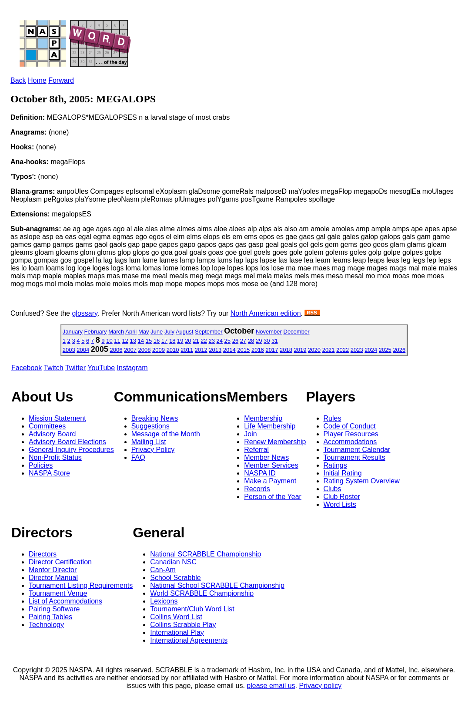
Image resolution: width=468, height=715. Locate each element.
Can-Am (163, 569)
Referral (256, 449)
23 (211, 340)
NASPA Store (49, 473)
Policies (41, 465)
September (209, 331)
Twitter (75, 367)
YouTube (101, 367)
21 (196, 340)
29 (259, 340)
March (116, 331)
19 (180, 340)
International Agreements (188, 640)
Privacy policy (320, 685)
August (184, 331)
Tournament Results (354, 457)
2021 (328, 350)
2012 (201, 350)
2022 (342, 350)
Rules (332, 418)
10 (109, 340)
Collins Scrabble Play (183, 624)
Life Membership (269, 426)
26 (235, 340)
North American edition (266, 313)
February (95, 331)
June (156, 331)
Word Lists (340, 504)
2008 (144, 350)
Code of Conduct (350, 426)
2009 (158, 350)
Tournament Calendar (357, 449)
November (269, 331)
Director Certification (60, 562)
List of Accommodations (65, 601)
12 (125, 340)
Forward (61, 80)
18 (172, 340)
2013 (215, 350)
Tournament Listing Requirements (81, 585)
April (131, 331)
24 (220, 340)
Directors (43, 554)
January (73, 331)
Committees (47, 426)
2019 (300, 350)
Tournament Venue (58, 593)
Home (37, 80)
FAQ (138, 457)
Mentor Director (53, 569)
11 (117, 340)
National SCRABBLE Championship (205, 554)
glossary (84, 313)
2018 (286, 350)
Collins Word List (176, 617)
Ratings (335, 465)
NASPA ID (260, 473)
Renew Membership (275, 441)
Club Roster (342, 496)
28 (251, 340)
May (143, 331)
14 (141, 340)
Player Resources (351, 434)
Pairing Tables (50, 617)
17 (164, 340)
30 (267, 340)
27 (243, 340)
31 (274, 340)
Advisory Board (52, 434)
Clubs (332, 488)
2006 (116, 350)
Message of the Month (165, 434)
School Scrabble (175, 577)
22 (204, 340)
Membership (263, 418)
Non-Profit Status (55, 457)
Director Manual (53, 577)
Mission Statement (57, 418)
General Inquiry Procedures (71, 449)
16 (157, 340)
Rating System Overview (362, 481)
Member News (266, 457)
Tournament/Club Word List (192, 609)
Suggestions (150, 426)
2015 (243, 350)
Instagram (132, 367)
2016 (257, 350)
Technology (46, 624)
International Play (177, 632)
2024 (370, 350)
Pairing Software (54, 609)
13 (133, 340)
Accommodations (350, 441)
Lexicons (163, 601)
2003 (69, 350)
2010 (173, 350)
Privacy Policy (153, 449)
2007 (130, 350)
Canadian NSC (173, 562)
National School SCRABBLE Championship (217, 585)
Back (18, 80)
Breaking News (154, 418)
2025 (385, 350)
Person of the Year (272, 496)
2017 (271, 350)
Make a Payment (270, 481)
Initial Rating (343, 473)
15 (149, 340)
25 (227, 340)
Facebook (26, 367)
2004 (83, 350)
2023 (357, 350)
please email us (271, 685)
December (297, 331)
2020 (314, 350)
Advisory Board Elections (67, 441)
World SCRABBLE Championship (202, 593)
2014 (229, 350)
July (169, 331)
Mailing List (148, 441)
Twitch (53, 367)
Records (257, 488)
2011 (187, 350)
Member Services (271, 465)
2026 (399, 350)
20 (188, 340)
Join (250, 434)
